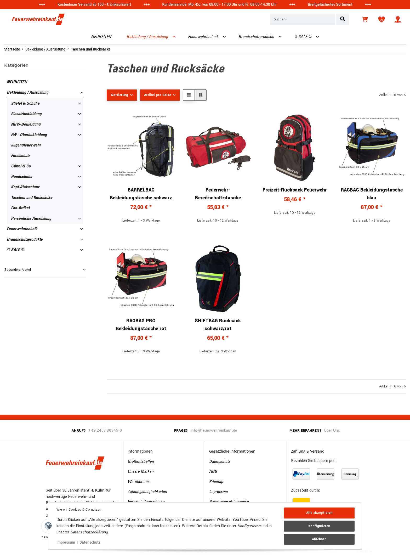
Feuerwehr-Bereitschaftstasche (218, 194)
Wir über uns (138, 482)
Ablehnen (319, 539)
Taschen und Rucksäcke (31, 198)
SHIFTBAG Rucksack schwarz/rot (218, 324)
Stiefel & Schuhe (25, 104)
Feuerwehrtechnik (22, 229)
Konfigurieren (319, 526)
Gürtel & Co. (21, 166)
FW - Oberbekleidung (29, 135)
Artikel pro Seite (157, 95)
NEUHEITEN (17, 82)
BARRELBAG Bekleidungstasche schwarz (141, 194)
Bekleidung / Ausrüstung (27, 93)
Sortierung (119, 95)
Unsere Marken (140, 472)
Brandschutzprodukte (25, 240)
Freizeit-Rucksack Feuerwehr (295, 190)
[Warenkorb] (365, 19)
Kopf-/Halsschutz (25, 187)
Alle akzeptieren (319, 513)
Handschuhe (21, 177)
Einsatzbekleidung (26, 114)
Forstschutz (20, 156)
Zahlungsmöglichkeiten (147, 492)
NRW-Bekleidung (26, 124)
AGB (213, 472)
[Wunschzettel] (381, 19)
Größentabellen (141, 462)
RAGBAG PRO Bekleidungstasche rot (141, 324)
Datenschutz (219, 462)
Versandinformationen (146, 502)
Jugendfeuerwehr (26, 145)
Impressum (218, 492)
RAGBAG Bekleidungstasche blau (372, 194)
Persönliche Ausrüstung (31, 219)
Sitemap (216, 482)
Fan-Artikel (20, 208)
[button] (398, 19)
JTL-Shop (381, 551)
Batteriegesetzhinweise (229, 502)
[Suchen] (302, 19)
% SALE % (15, 250)
